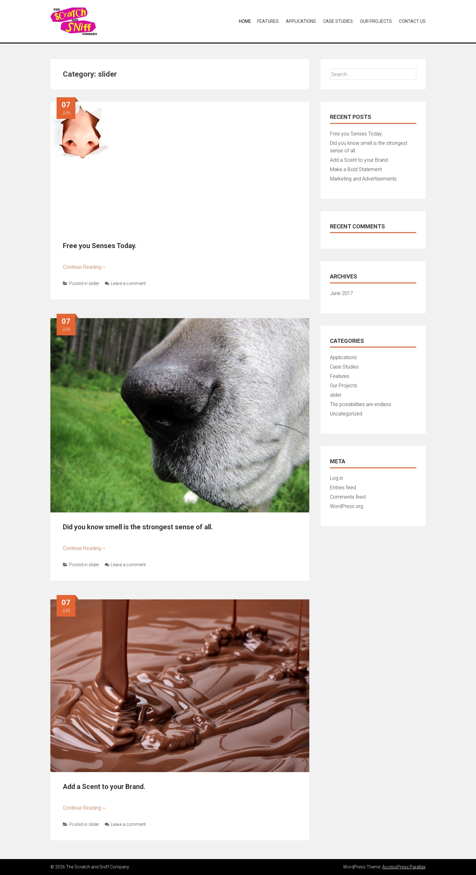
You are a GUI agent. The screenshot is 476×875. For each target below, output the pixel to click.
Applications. (301, 21)
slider (94, 283)
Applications (343, 357)
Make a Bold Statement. (356, 169)
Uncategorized (346, 414)
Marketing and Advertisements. (364, 179)
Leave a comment (125, 283)
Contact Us (412, 21)
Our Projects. (376, 21)
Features (339, 376)
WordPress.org (346, 506)
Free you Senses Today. (100, 246)
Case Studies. (338, 21)
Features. (268, 21)
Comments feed (348, 497)
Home (245, 21)
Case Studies (344, 367)
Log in (336, 478)
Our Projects (343, 386)
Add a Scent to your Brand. (104, 787)
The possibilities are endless (360, 404)
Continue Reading (84, 267)
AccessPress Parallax (404, 866)
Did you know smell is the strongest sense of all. (138, 527)
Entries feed (343, 488)
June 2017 (341, 293)
